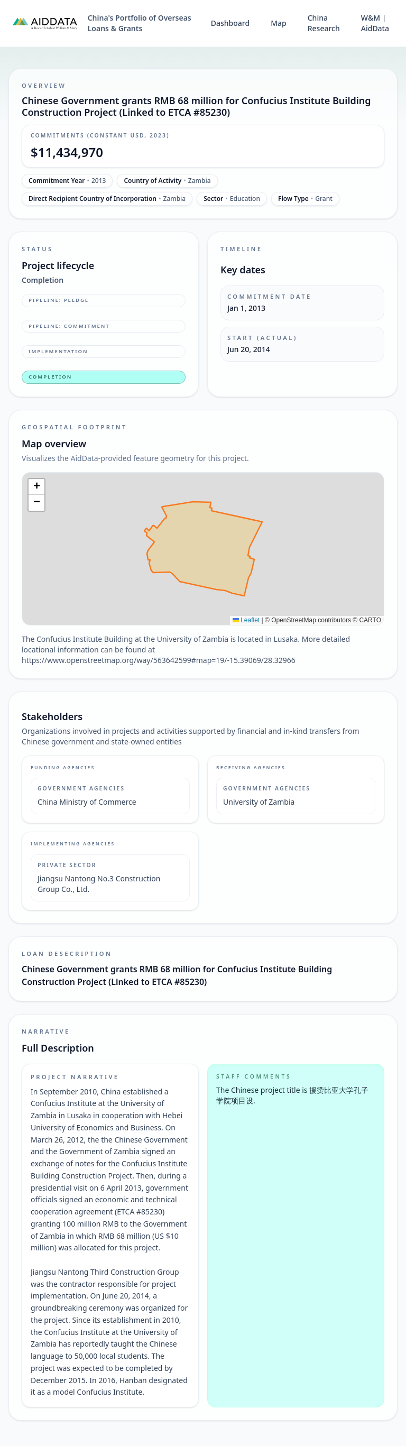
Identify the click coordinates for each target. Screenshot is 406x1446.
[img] (203, 549)
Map (279, 23)
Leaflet (246, 620)
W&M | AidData (375, 23)
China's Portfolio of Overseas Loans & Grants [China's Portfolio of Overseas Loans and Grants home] (139, 23)
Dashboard (230, 23)
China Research (324, 23)
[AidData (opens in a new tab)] (44, 23)
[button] (36, 487)
